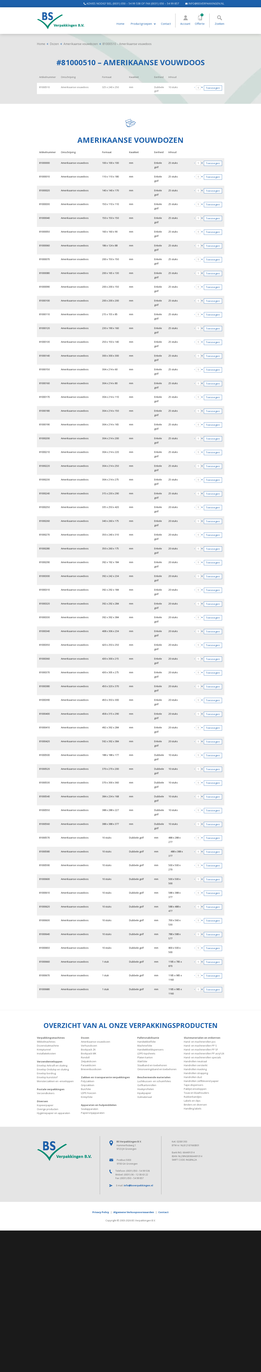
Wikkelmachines (46, 1041)
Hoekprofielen (145, 1089)
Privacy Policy (100, 1212)
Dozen (54, 44)
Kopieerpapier (45, 1105)
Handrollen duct (193, 1077)
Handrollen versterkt (195, 1065)
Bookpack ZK (88, 1049)
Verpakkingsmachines (51, 1037)
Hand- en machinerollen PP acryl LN (204, 1053)
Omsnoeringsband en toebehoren (156, 1069)
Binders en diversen (195, 1104)
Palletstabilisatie (148, 1037)
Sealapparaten (89, 1109)
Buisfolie (86, 1089)
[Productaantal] (198, 87)
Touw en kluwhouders (196, 1092)
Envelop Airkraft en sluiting (52, 1065)
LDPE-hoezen (88, 1093)
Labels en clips (192, 1100)
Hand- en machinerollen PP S (200, 1045)
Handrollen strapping (196, 1073)
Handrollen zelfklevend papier (201, 1081)
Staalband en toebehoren (152, 1065)
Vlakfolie (142, 1061)
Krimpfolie (87, 1097)
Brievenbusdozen (91, 1069)
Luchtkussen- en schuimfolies (154, 1081)
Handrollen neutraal (195, 1061)
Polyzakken (87, 1081)
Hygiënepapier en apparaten (53, 1113)
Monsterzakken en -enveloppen (55, 1081)
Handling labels (192, 1108)
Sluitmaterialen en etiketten (202, 1037)
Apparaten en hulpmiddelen (99, 1105)
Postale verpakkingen (50, 1089)
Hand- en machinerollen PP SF (201, 1049)
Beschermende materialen (154, 1077)
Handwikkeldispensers (150, 1049)
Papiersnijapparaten (93, 1113)
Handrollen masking (195, 1069)
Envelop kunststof (47, 1077)
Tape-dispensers (193, 1085)
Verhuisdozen (89, 1045)
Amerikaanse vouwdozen (81, 44)
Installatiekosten (46, 1053)
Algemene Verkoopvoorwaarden (133, 1212)
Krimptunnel (44, 1049)
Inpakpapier (144, 1093)
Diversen (42, 1101)
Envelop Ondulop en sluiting (53, 1069)
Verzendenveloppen (49, 1061)
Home (120, 23)
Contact (166, 23)
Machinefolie (144, 1045)
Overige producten (47, 1109)
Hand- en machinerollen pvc (200, 1041)
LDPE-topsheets (146, 1053)
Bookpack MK (88, 1053)
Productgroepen (141, 23)
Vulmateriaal (144, 1097)
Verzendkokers (46, 1093)
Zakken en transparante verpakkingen (105, 1077)
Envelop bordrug (46, 1073)
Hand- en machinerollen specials (202, 1057)
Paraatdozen (88, 1065)
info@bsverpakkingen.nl (203, 3)
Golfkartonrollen (146, 1085)
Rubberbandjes (193, 1096)
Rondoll (85, 1057)
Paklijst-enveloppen (195, 1089)
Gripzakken (87, 1085)
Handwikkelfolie (146, 1041)
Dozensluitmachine (48, 1045)
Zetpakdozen (88, 1061)
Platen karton (145, 1057)
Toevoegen (213, 88)
